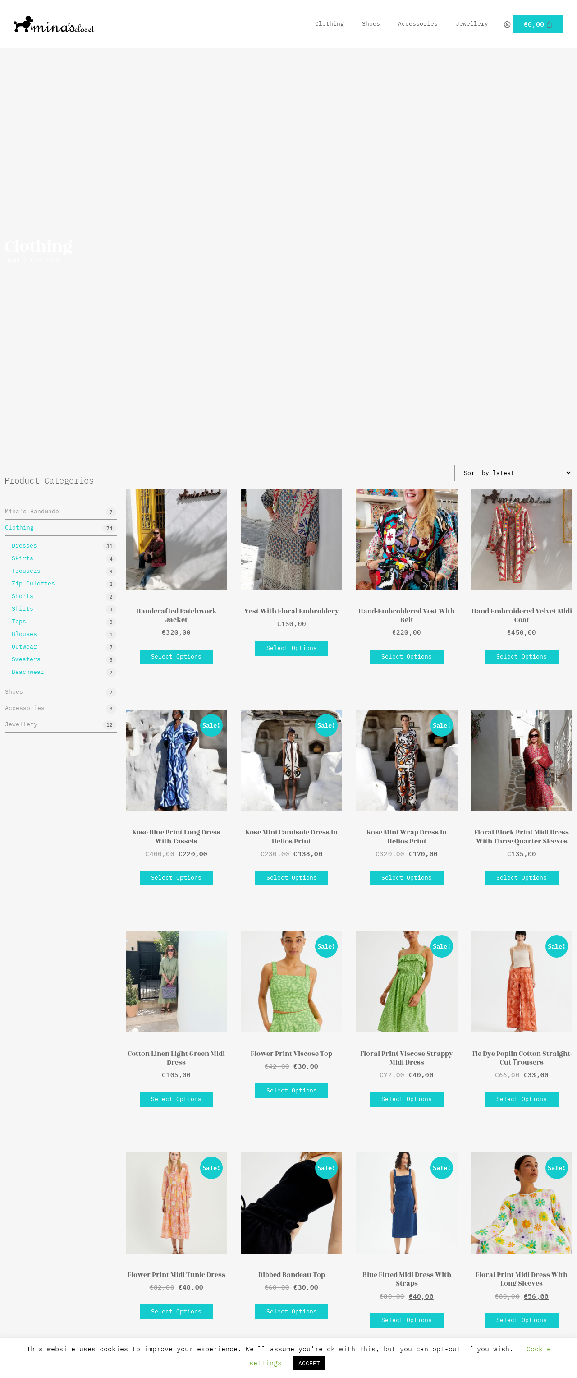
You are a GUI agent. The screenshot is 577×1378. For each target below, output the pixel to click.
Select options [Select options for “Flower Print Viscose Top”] (291, 1090)
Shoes (371, 24)
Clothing (329, 24)
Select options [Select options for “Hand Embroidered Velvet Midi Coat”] (521, 656)
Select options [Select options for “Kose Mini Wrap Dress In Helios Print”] (406, 877)
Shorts (22, 596)
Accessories (418, 24)
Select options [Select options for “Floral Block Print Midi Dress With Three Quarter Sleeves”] (521, 877)
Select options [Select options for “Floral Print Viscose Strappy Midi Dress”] (406, 1099)
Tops (19, 621)
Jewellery (472, 24)
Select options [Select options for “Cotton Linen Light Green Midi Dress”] (176, 1099)
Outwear (24, 646)
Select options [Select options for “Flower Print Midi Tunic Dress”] (176, 1311)
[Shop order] (513, 473)
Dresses (24, 545)
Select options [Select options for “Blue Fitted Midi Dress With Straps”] (406, 1320)
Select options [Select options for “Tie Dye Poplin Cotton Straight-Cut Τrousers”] (521, 1099)
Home (12, 260)
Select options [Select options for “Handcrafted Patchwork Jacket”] (176, 656)
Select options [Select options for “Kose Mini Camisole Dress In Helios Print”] (291, 877)
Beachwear (28, 672)
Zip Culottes (33, 583)
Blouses (24, 634)
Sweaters (26, 659)
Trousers (26, 571)
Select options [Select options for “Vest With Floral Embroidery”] (291, 648)
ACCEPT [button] (309, 1363)
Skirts (22, 558)
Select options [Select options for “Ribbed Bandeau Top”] (291, 1311)
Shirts (22, 609)
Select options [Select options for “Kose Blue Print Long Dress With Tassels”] (176, 877)
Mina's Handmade (32, 511)
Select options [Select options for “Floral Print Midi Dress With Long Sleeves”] (521, 1320)
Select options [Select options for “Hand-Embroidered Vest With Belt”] (406, 656)
